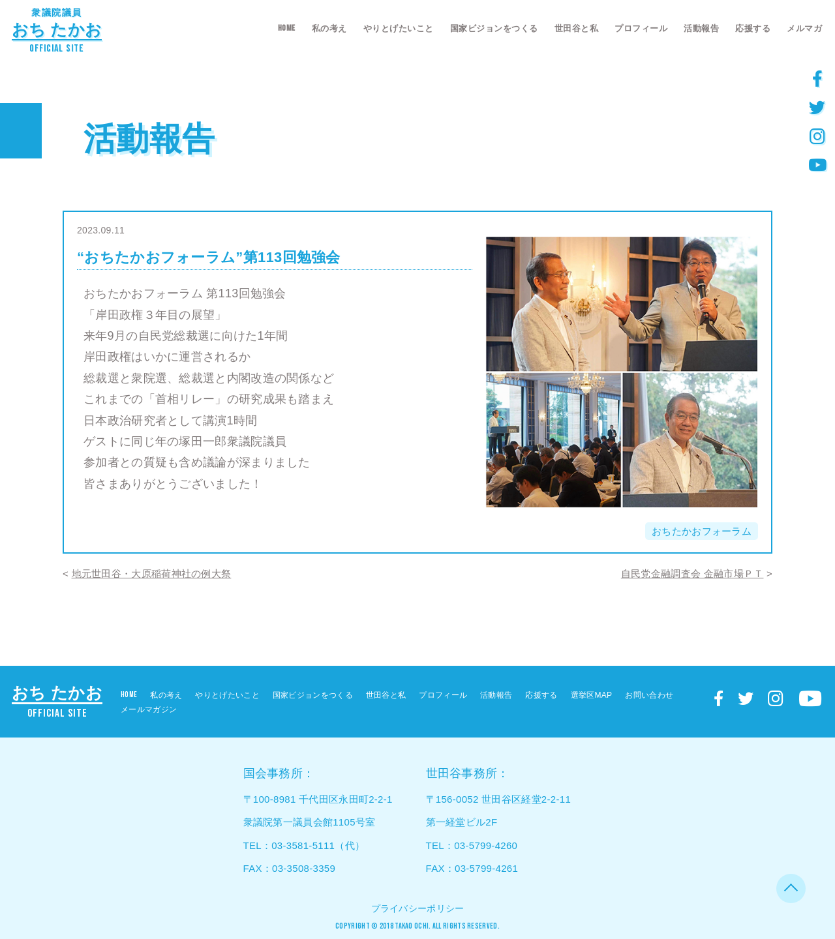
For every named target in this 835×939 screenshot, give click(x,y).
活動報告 (701, 28)
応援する (752, 28)
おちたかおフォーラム (702, 531)
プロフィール (641, 28)
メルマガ (804, 28)
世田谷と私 (576, 28)
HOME (287, 28)
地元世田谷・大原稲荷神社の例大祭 (152, 573)
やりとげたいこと (398, 28)
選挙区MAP (592, 695)
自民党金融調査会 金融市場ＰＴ (692, 573)
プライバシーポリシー (417, 908)
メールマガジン (149, 709)
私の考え (329, 28)
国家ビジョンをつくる (494, 28)
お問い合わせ (649, 695)
